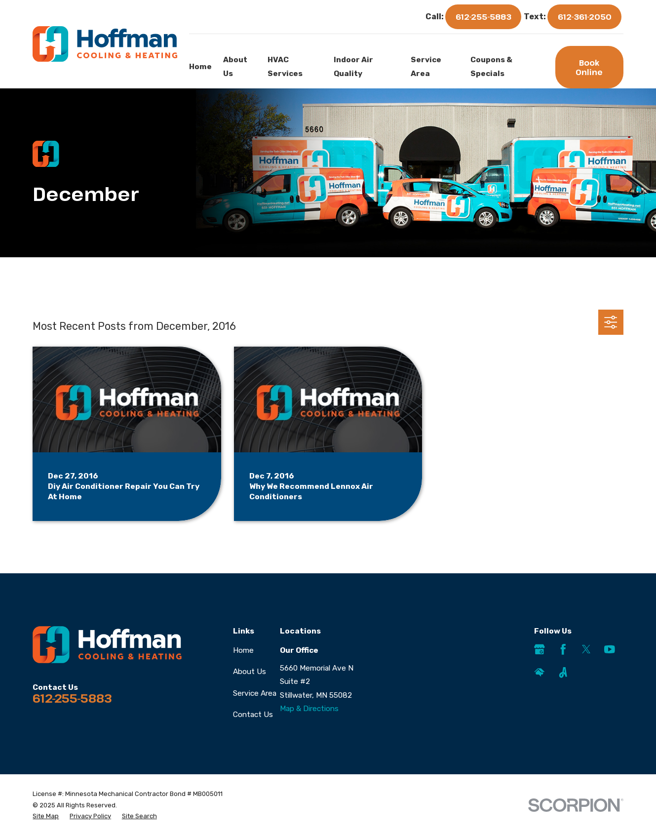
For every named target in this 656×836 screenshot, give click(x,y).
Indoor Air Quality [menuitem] (353, 66)
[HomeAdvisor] (539, 672)
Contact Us (253, 714)
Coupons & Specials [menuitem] (491, 66)
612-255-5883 (483, 16)
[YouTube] (609, 649)
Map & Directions (309, 708)
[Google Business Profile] (539, 649)
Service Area (254, 693)
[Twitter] (586, 649)
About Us (249, 671)
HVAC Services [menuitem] (285, 66)
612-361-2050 (585, 16)
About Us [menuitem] (235, 66)
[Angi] (563, 672)
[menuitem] (46, 816)
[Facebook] (563, 649)
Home (243, 650)
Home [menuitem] (200, 66)
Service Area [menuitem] (426, 66)
